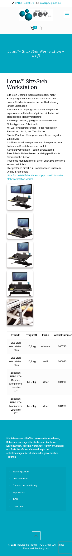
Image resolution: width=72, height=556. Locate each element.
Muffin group (42, 548)
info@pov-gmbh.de (50, 3)
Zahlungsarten (21, 471)
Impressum (19, 492)
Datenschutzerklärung (25, 485)
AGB (15, 499)
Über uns (18, 506)
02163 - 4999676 (24, 3)
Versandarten (20, 478)
